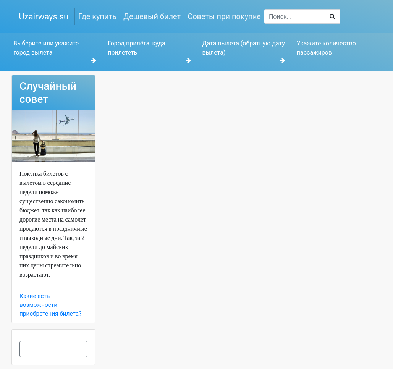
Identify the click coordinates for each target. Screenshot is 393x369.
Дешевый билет (152, 16)
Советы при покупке (224, 16)
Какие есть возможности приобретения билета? (50, 305)
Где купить (97, 16)
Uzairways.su (44, 16)
